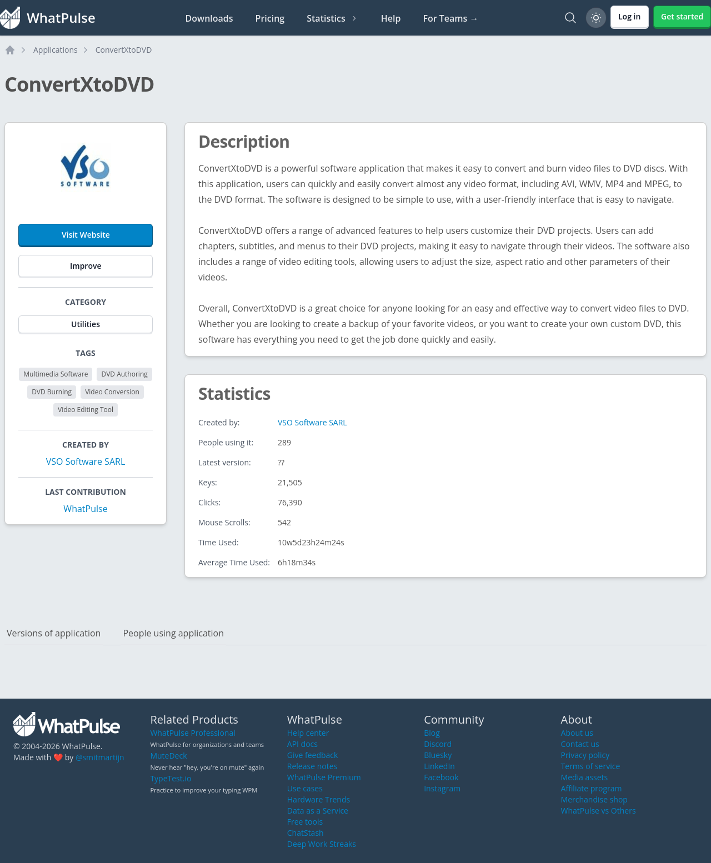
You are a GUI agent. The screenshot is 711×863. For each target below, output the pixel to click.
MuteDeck (168, 755)
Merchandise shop (594, 799)
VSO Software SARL (85, 461)
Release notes (312, 766)
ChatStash (305, 832)
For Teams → (450, 18)
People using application (173, 633)
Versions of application (54, 633)
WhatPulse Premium (324, 777)
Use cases (305, 788)
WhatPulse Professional (192, 732)
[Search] (570, 17)
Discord (438, 744)
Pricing (270, 18)
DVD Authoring (124, 374)
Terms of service (590, 766)
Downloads (209, 18)
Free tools (305, 821)
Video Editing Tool (85, 409)
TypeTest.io (170, 778)
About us (577, 732)
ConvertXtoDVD (124, 49)
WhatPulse (85, 509)
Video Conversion (112, 392)
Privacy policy (585, 755)
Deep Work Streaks (321, 844)
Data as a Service (317, 810)
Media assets (584, 777)
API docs (302, 744)
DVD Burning (52, 392)
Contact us (580, 744)
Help (391, 18)
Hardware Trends (318, 799)
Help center (308, 732)
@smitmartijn (100, 757)
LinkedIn (439, 766)
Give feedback (312, 755)
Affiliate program (591, 788)
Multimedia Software (55, 374)
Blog (432, 732)
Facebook (441, 777)
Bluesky (438, 755)
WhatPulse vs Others (598, 810)
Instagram (442, 788)
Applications (55, 49)
